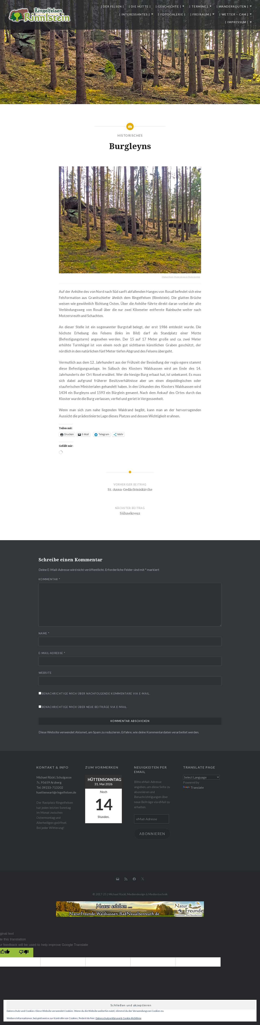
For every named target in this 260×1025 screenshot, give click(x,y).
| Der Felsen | (112, 6)
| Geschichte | (168, 6)
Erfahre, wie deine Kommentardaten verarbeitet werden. (160, 732)
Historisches (130, 135)
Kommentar (49, 579)
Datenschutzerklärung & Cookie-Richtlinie (118, 1018)
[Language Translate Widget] (201, 777)
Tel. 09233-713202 (49, 787)
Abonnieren (152, 834)
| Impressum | (236, 22)
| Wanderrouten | (232, 6)
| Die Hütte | (140, 6)
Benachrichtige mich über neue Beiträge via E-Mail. (85, 707)
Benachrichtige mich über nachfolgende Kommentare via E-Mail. (96, 693)
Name (44, 633)
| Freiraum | (200, 14)
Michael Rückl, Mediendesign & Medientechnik (181, 277)
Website (45, 672)
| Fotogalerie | (171, 14)
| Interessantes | (134, 14)
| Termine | (198, 6)
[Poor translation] (23, 952)
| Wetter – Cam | (233, 14)
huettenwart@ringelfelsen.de (56, 792)
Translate (193, 787)
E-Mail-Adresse (52, 653)
